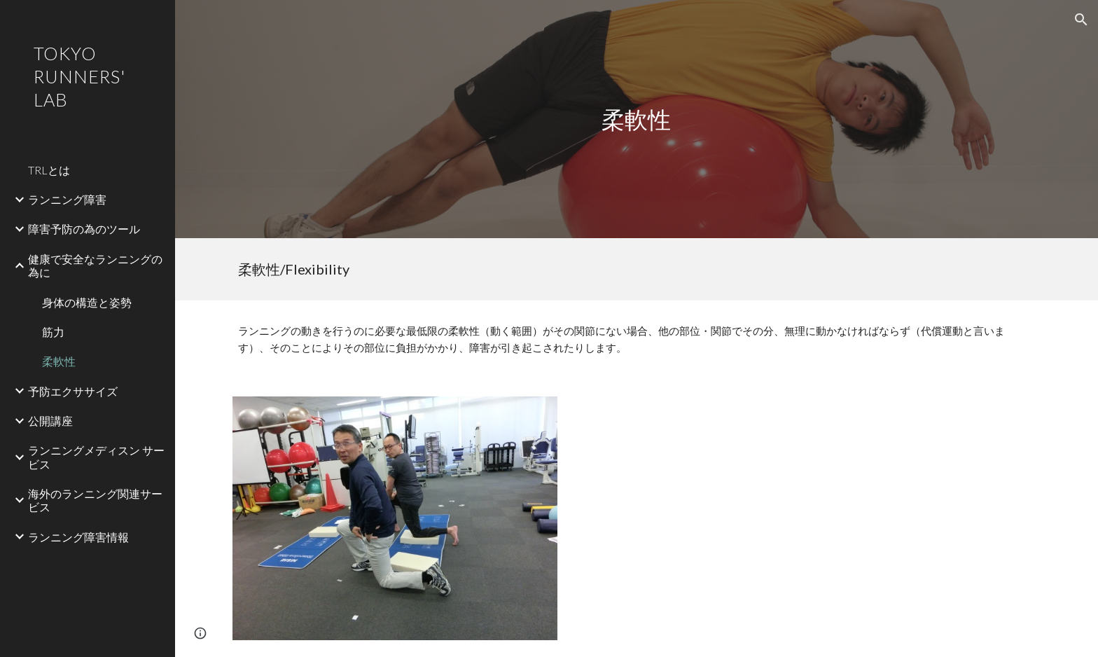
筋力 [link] (53, 331)
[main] (636, 119)
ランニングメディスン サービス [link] (96, 456)
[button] (1081, 19)
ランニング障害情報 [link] (78, 537)
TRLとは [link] (49, 170)
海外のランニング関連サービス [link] (95, 500)
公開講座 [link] (50, 420)
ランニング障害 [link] (67, 199)
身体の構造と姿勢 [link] (87, 302)
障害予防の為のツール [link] (84, 228)
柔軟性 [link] (59, 361)
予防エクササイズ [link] (73, 391)
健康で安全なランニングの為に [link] (95, 265)
